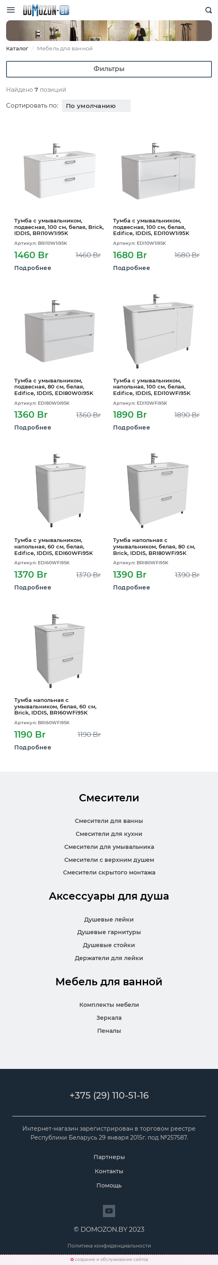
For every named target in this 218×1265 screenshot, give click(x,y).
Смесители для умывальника (109, 847)
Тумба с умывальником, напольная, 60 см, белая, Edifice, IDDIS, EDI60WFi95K (53, 546)
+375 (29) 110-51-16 (109, 1095)
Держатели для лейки (109, 958)
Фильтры (109, 69)
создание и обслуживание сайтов (111, 1259)
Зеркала (109, 1017)
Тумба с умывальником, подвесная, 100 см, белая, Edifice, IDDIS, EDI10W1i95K (151, 227)
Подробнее (32, 268)
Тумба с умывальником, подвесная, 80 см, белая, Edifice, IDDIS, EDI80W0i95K (53, 387)
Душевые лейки (109, 919)
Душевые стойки (109, 945)
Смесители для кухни (109, 834)
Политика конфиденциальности (109, 1246)
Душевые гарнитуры (109, 932)
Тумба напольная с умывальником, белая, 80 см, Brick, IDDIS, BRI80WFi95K (154, 546)
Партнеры (109, 1157)
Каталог (17, 48)
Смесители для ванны (109, 821)
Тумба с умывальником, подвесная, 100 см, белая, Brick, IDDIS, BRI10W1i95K (59, 227)
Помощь (109, 1185)
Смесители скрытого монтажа (109, 872)
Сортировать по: (32, 105)
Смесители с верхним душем (109, 859)
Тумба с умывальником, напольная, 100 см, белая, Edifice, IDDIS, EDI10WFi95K (151, 387)
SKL (46, 10)
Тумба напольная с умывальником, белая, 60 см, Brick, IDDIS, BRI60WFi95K (55, 706)
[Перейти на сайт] (109, 1211)
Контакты (109, 1171)
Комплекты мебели (109, 1004)
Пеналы (109, 1030)
